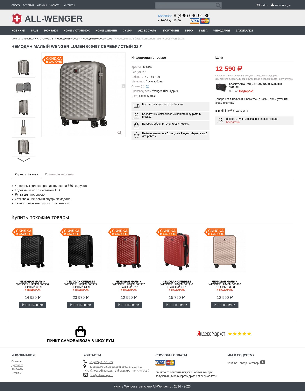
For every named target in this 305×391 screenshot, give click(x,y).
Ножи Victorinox (77, 30)
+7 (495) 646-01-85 (101, 362)
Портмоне (171, 30)
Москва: (165, 16)
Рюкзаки (51, 30)
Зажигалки (244, 30)
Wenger (129, 386)
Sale (34, 30)
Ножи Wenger (106, 30)
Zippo (189, 30)
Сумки (127, 30)
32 (147, 86)
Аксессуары (147, 30)
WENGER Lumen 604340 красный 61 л (177, 285)
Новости (55, 5)
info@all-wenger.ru (101, 375)
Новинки (18, 30)
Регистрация (281, 5)
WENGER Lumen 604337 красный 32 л (129, 285)
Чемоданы (221, 30)
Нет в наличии (32, 304)
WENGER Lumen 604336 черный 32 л (32, 285)
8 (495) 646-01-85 (191, 15)
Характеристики (27, 174)
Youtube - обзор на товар (246, 363)
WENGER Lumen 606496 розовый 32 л (225, 285)
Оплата (15, 5)
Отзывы (42, 5)
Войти (262, 5)
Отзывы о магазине (63, 174)
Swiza (203, 30)
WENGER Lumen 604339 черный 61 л (81, 285)
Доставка (28, 5)
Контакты (68, 5)
